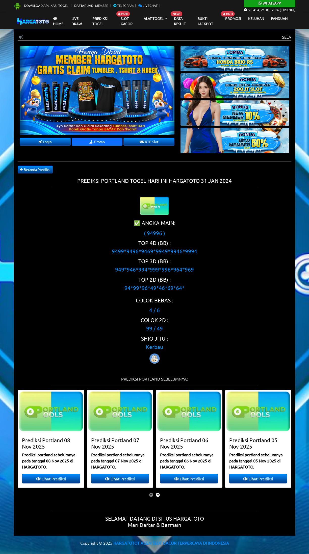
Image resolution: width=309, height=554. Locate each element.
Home (58, 21)
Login (45, 141)
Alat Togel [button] (154, 18)
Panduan (279, 18)
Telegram (123, 5)
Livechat (148, 5)
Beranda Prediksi (35, 169)
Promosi (233, 18)
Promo (97, 141)
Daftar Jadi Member (91, 5)
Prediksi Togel (100, 21)
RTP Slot (149, 141)
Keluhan (256, 18)
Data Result (180, 21)
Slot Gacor (127, 21)
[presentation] (151, 495)
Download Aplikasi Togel (41, 5)
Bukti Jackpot (205, 21)
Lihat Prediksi (51, 478)
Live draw (76, 21)
